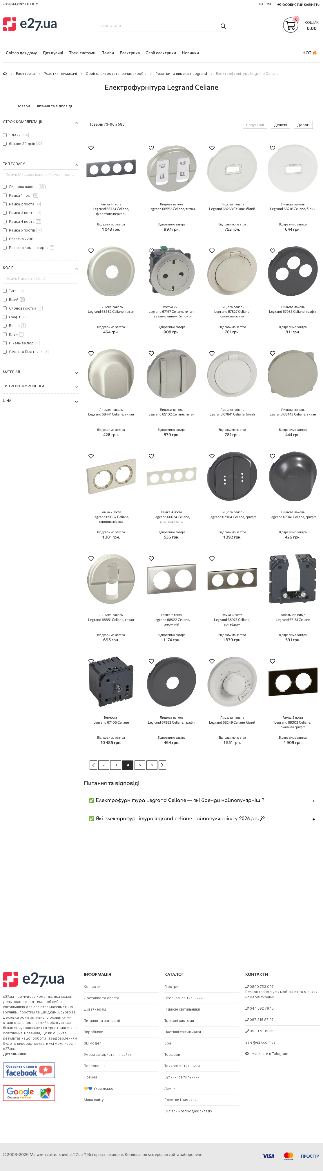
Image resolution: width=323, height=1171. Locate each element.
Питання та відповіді (102, 1020)
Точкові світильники (182, 1066)
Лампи (169, 1088)
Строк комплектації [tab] (22, 122)
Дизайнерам (95, 1009)
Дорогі (303, 125)
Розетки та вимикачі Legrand (181, 73)
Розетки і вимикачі (60, 73)
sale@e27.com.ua (260, 1042)
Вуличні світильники (181, 1077)
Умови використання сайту (107, 1054)
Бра (167, 1043)
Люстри (171, 986)
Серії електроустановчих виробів (116, 73)
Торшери (172, 1054)
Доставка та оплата (101, 998)
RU (269, 4)
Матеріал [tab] (11, 372)
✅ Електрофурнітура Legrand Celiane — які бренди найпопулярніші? (176, 800)
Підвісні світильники (182, 1009)
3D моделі (93, 1043)
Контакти (92, 986)
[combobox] (161, 26)
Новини (90, 1077)
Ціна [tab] (7, 400)
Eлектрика (25, 73)
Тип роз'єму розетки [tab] (23, 386)
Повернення (95, 1066)
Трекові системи (179, 1020)
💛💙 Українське (98, 1088)
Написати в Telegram (266, 1053)
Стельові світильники (183, 998)
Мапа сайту (94, 1100)
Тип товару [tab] (14, 164)
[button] (91, 149)
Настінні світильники (182, 1032)
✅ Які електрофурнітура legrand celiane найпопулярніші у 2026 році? (177, 818)
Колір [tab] (8, 267)
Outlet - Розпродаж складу (188, 1111)
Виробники (93, 1032)
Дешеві (280, 125)
